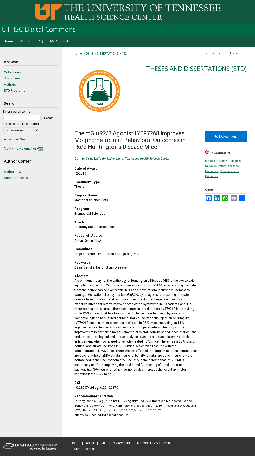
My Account (121, 443)
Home (77, 53)
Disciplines (12, 78)
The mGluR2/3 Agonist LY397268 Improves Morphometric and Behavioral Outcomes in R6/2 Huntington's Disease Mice (130, 140)
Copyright (90, 448)
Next (232, 53)
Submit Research (16, 178)
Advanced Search (17, 139)
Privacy (75, 448)
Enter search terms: (17, 111)
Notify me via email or (23, 148)
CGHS (89, 53)
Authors (10, 84)
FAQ (103, 443)
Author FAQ (12, 172)
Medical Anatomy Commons (223, 160)
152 (124, 53)
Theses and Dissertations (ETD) (196, 68)
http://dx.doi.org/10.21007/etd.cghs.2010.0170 (129, 410)
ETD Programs (14, 90)
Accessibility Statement (154, 443)
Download (226, 136)
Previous (214, 53)
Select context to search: (21, 124)
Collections (12, 72)
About (90, 443)
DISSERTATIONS (107, 53)
